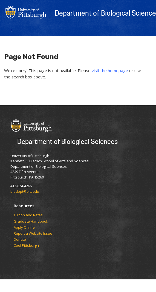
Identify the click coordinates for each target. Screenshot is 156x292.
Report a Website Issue (33, 233)
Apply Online (24, 227)
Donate (20, 239)
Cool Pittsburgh (26, 245)
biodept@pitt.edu (24, 191)
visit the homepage (110, 70)
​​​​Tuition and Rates (28, 215)
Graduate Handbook (31, 221)
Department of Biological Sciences (67, 141)
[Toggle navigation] (11, 29)
